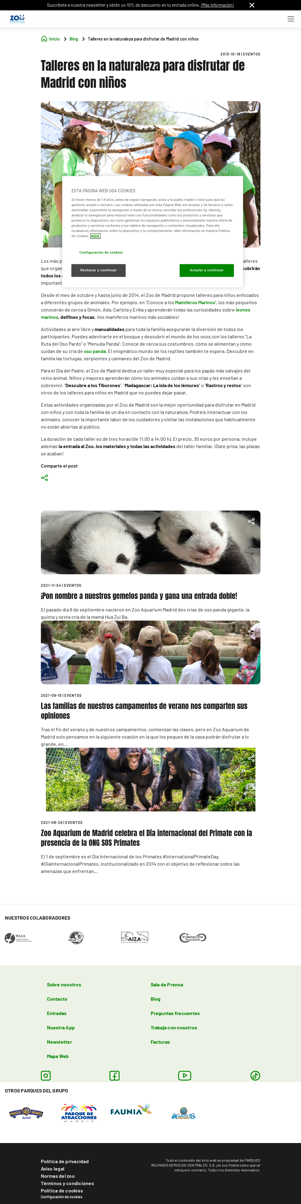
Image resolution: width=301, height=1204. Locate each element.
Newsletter (59, 1042)
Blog (156, 999)
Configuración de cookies (61, 1197)
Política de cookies (62, 1190)
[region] (152, 231)
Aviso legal (53, 1168)
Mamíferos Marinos (195, 302)
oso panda (95, 351)
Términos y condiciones (67, 1183)
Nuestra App (61, 1027)
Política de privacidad (65, 1161)
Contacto (57, 999)
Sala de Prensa (167, 984)
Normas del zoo (58, 1176)
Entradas (57, 1013)
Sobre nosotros (64, 984)
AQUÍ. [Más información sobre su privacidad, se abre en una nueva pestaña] (95, 236)
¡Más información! (217, 5)
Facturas (160, 1042)
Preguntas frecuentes (175, 1013)
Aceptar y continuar (207, 270)
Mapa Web (58, 1056)
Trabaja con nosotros (174, 1027)
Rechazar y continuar (99, 270)
